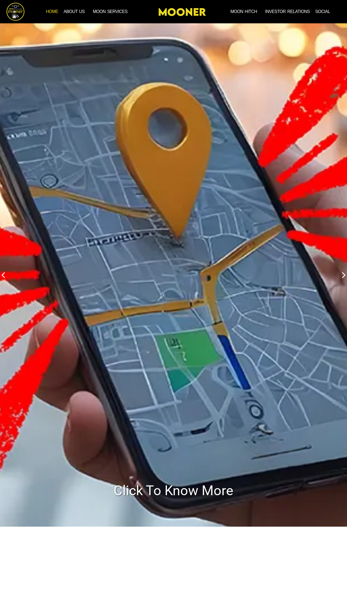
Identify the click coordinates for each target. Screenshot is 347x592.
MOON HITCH (243, 11)
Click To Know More (173, 490)
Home (52, 11)
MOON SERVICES (110, 11)
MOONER (182, 11)
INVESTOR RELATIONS (287, 11)
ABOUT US (74, 11)
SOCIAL (322, 11)
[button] (75, 11)
